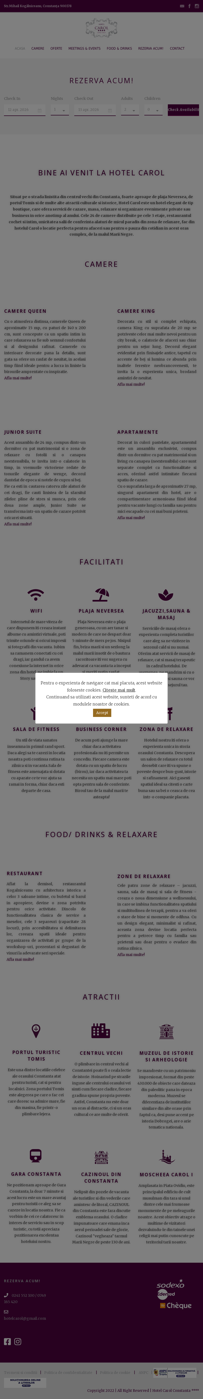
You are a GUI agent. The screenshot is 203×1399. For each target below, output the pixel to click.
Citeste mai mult (119, 690)
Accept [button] (102, 713)
